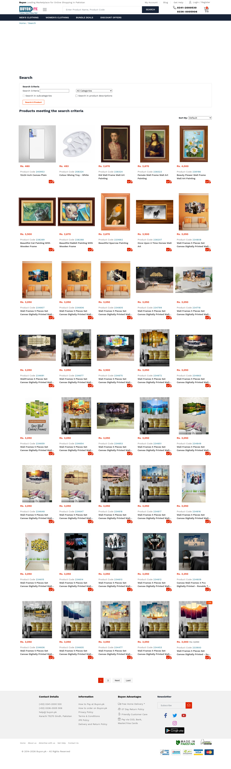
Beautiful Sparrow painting (113, 243)
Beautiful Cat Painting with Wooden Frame (35, 245)
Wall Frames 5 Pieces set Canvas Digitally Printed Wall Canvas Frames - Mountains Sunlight (75, 381)
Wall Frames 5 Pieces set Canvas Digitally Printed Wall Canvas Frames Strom (75, 313)
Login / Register (201, 2)
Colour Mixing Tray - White (74, 175)
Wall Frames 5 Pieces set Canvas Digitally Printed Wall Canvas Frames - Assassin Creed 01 (114, 547)
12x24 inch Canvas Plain (33, 175)
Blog (165, 2)
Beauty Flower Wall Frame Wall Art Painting (191, 177)
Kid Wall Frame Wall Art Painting (111, 177)
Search (150, 9)
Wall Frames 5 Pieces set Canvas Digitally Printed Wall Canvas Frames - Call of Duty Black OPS (154, 547)
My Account (151, 2)
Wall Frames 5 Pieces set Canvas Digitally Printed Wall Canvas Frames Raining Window (36, 313)
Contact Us (73, 661)
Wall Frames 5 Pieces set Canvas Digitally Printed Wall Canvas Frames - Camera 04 (114, 313)
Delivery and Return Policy (92, 649)
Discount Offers (110, 17)
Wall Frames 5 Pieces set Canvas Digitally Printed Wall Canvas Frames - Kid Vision (114, 578)
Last (128, 606)
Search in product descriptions (95, 95)
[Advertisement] (115, 51)
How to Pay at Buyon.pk (91, 629)
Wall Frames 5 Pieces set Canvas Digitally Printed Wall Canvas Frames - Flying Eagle (75, 578)
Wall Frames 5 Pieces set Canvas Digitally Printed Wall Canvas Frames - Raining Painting (153, 381)
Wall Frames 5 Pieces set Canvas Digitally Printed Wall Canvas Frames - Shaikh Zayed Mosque (155, 479)
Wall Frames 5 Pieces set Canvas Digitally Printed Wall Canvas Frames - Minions (36, 547)
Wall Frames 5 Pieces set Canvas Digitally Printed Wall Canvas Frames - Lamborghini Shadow (36, 578)
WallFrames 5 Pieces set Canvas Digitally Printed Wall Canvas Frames (36, 381)
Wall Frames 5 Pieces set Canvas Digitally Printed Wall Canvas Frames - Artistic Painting (75, 449)
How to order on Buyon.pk (92, 633)
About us (32, 661)
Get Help (178, 2)
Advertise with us (47, 661)
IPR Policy (83, 645)
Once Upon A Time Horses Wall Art (154, 245)
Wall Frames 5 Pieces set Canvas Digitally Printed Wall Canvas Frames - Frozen (193, 479)
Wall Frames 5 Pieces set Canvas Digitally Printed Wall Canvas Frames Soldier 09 (193, 245)
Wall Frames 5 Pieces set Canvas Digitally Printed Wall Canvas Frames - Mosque (114, 479)
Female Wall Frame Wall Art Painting (153, 177)
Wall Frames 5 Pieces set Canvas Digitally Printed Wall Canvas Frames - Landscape (36, 449)
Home (22, 23)
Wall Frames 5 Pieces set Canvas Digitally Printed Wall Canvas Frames (153, 313)
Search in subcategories (39, 95)
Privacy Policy (85, 637)
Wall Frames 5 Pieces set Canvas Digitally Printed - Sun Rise (193, 578)
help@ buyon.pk (48, 637)
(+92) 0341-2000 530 (50, 629)
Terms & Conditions (89, 641)
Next (117, 606)
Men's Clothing (28, 17)
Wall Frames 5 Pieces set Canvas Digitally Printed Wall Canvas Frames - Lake (153, 449)
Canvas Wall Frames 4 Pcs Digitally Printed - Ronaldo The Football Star (194, 547)
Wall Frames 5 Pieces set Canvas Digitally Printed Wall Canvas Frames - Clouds (153, 578)
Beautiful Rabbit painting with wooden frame (76, 245)
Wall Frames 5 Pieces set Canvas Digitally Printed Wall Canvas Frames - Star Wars (75, 547)
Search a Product (33, 102)
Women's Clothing (57, 17)
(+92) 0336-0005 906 (50, 633)
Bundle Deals (84, 17)
